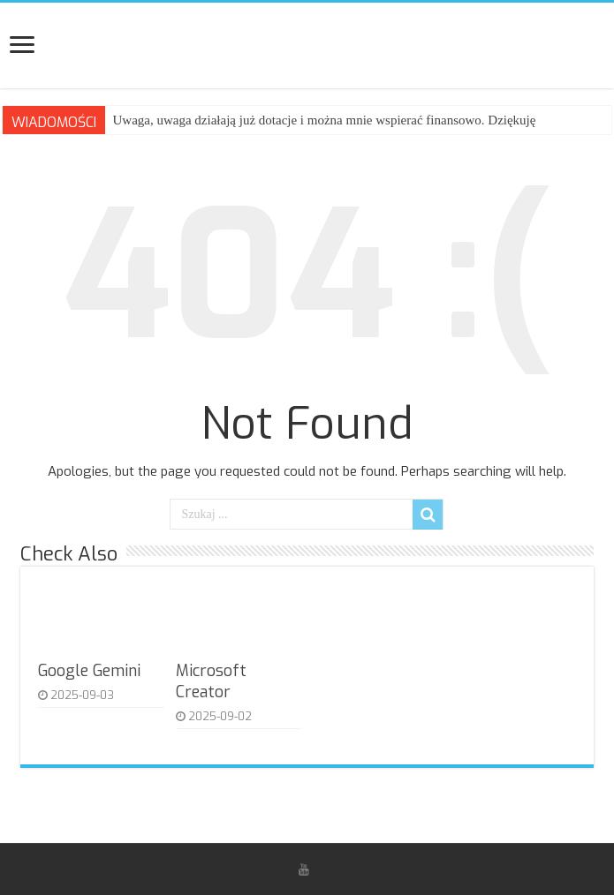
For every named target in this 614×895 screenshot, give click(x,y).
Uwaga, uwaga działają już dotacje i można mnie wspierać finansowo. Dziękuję (323, 120)
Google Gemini (89, 670)
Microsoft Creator (211, 681)
